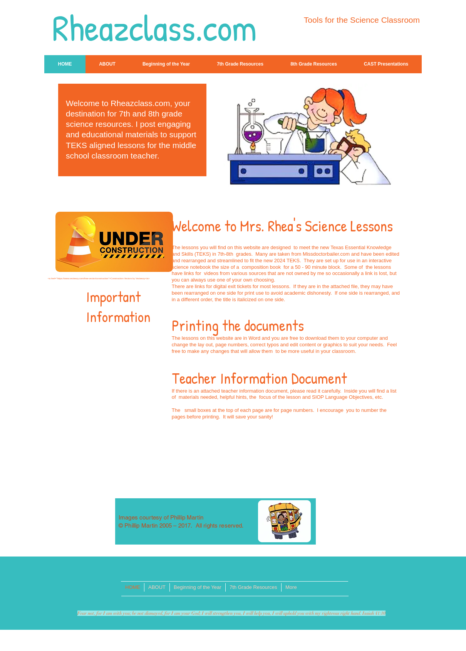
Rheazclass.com (154, 27)
